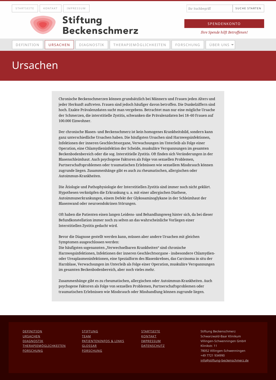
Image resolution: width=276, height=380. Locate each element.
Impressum (76, 8)
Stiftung (90, 331)
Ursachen (59, 44)
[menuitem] (28, 44)
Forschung (187, 44)
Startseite (25, 8)
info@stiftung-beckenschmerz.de (225, 360)
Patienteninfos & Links (103, 341)
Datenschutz (153, 346)
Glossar (89, 346)
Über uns (219, 44)
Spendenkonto (224, 23)
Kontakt (50, 8)
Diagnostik (91, 44)
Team (86, 336)
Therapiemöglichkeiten (139, 44)
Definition (27, 44)
